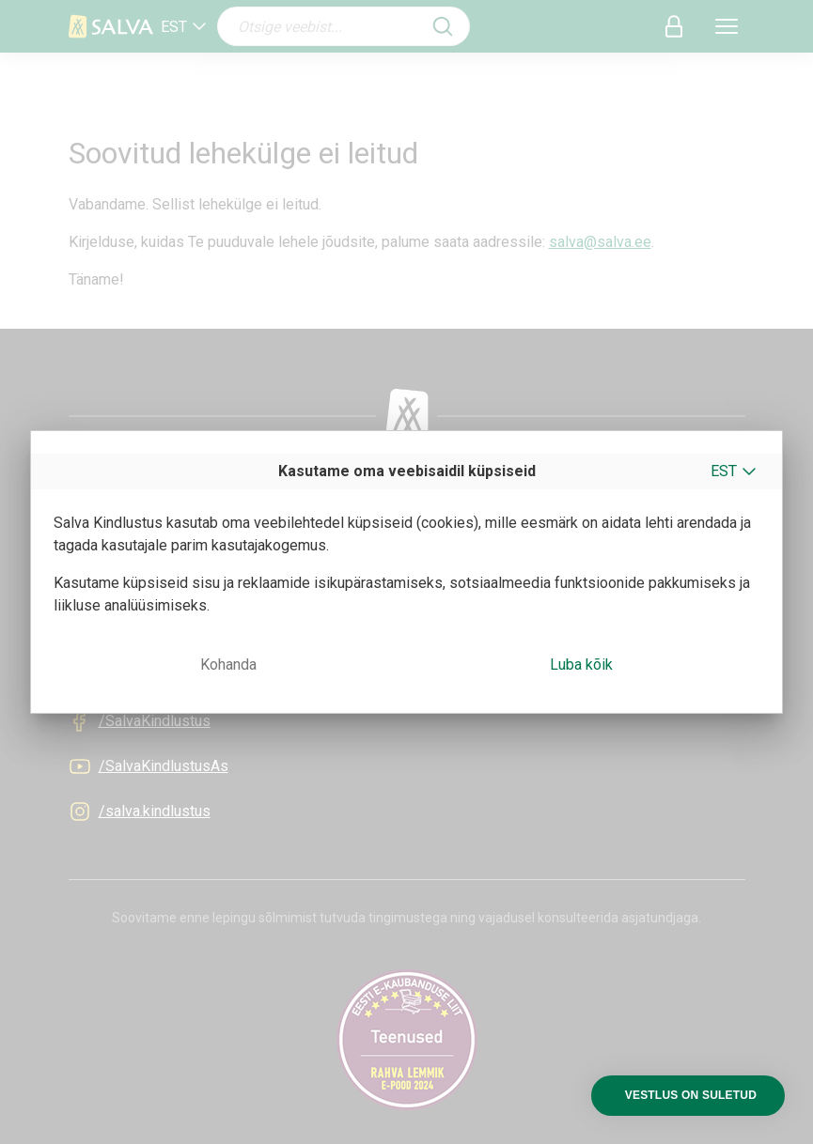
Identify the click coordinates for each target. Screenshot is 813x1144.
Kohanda (228, 664)
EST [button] (724, 471)
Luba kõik (581, 664)
